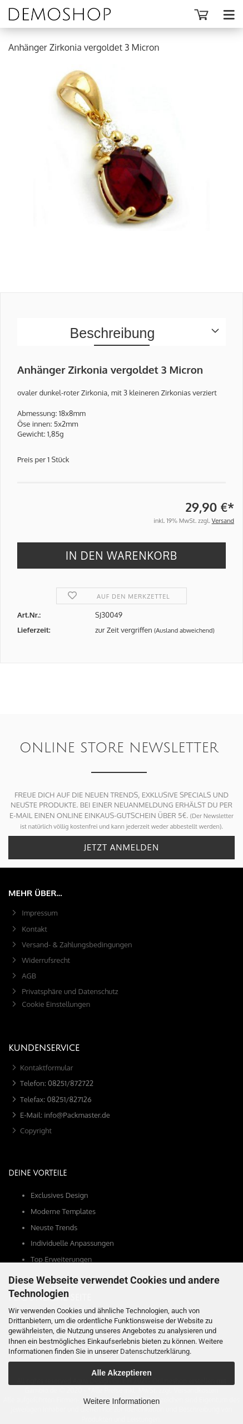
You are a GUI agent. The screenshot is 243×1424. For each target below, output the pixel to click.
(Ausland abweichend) (184, 630)
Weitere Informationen (121, 1401)
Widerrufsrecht (45, 960)
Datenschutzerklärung (155, 1351)
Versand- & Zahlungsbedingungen (76, 944)
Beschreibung (112, 333)
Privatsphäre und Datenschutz (69, 991)
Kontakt (33, 928)
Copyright (36, 1130)
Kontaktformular (46, 1067)
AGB (28, 975)
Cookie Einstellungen (55, 1004)
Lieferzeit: (34, 629)
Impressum (39, 912)
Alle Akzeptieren (121, 1372)
